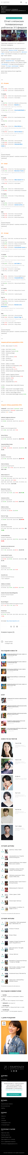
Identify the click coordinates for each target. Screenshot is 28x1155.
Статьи (3, 1118)
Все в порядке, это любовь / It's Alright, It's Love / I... (16, 908)
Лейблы (3, 1108)
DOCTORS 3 (17, 263)
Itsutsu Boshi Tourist (19, 247)
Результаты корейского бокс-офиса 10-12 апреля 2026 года (16, 670)
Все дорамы (4, 1079)
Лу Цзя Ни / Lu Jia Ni (14, 1053)
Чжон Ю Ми (18, 743)
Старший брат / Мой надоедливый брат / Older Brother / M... (17, 923)
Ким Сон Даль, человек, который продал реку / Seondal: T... (17, 967)
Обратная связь (5, 1132)
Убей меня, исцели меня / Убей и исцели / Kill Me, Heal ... (17, 876)
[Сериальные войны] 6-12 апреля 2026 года (16, 677)
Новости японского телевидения (14, 18)
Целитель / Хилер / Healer (15, 849)
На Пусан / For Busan (14, 928)
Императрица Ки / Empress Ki (16, 888)
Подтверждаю (14, 1094)
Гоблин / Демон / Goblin (14, 894)
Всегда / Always (13, 935)
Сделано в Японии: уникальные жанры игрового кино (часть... (17, 706)
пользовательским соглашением (14, 1090)
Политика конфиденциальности (9, 1143)
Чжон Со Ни (18, 759)
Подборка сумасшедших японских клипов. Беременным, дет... (16, 721)
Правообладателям (6, 1137)
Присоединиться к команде (8, 1139)
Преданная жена (10, 60)
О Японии (3, 1120)
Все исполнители (5, 1106)
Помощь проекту (5, 1135)
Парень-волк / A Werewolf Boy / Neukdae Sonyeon (16, 980)
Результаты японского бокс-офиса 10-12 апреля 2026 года (17, 655)
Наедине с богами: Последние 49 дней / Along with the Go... (17, 942)
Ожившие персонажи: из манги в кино (17, 698)
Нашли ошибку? (9, 641)
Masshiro (16, 105)
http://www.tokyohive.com (13, 621)
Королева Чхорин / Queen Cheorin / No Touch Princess (17, 882)
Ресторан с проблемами (12, 66)
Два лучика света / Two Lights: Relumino (16, 948)
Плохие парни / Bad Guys (15, 900)
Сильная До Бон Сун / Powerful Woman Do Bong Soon (16, 856)
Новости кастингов (9, 739)
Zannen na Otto (18, 204)
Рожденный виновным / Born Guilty (20, 830)
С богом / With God (13, 954)
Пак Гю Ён (17, 793)
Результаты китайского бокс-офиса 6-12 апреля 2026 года (17, 662)
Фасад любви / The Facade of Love (20, 747)
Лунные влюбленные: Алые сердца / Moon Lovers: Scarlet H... (18, 863)
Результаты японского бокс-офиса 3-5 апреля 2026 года (17, 685)
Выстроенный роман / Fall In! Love (20, 796)
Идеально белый (13, 50)
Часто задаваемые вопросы (8, 1141)
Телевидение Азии (5, 1122)
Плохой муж (5, 64)
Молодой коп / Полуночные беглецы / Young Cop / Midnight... (18, 961)
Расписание (4, 1081)
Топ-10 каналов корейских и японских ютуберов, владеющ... (17, 729)
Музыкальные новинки (7, 1104)
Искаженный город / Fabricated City (17, 973)
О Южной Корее (5, 1125)
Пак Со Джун (18, 826)
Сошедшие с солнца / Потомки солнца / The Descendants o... (16, 869)
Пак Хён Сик (18, 809)
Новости (3, 1116)
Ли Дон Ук (17, 776)
